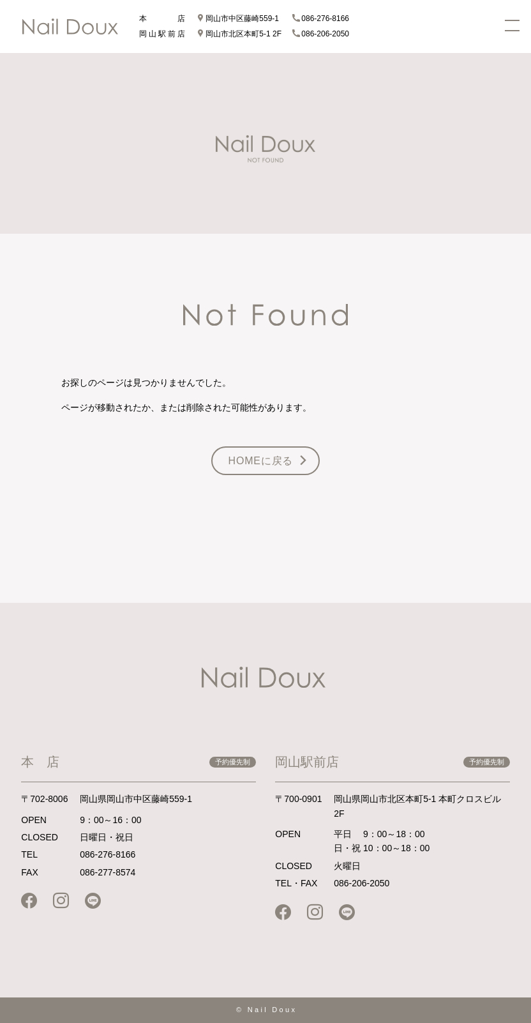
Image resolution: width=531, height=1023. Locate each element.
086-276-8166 (320, 18)
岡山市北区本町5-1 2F (239, 33)
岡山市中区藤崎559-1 (238, 18)
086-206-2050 (320, 33)
